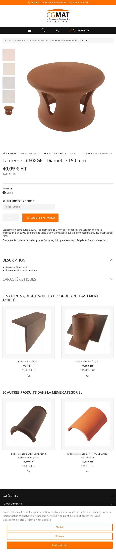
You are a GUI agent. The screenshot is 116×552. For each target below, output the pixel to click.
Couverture (20, 40)
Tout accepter (60, 545)
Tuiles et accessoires (38, 40)
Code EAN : (87, 153)
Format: (8, 188)
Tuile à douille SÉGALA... (87, 361)
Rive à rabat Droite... (28, 361)
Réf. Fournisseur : (55, 153)
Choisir (60, 527)
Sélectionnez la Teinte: (19, 201)
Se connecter (79, 30)
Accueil (8, 40)
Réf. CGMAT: (9, 153)
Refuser (59, 536)
